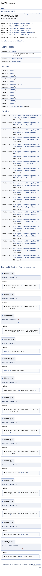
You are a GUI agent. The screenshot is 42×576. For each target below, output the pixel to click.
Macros (33, 14)
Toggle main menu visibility (3, 7)
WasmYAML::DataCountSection (28, 258)
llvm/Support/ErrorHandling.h (22, 33)
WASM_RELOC (14, 106)
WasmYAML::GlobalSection (27, 214)
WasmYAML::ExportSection (27, 221)
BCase (12, 79)
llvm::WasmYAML (18, 59)
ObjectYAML (9, 11)
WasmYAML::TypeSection (26, 171)
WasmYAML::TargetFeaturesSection (26, 156)
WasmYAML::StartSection (27, 229)
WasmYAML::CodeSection (26, 243)
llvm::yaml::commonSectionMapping (27, 115)
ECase (12, 71)
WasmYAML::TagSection (26, 207)
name (21, 106)
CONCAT (12, 90)
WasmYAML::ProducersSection (28, 147)
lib (2, 11)
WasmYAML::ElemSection (26, 236)
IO (15, 118)
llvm (14, 51)
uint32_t (7, 351)
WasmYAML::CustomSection (27, 163)
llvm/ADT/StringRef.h (18, 26)
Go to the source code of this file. (12, 41)
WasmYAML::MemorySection (27, 200)
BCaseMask (13, 84)
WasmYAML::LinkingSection (27, 139)
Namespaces (27, 14)
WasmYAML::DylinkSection (27, 125)
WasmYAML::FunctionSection (28, 185)
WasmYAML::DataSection (26, 250)
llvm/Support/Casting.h (19, 30)
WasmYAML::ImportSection (27, 178)
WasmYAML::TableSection (27, 192)
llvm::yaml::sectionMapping (24, 123)
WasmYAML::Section (28, 118)
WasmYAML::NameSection (26, 132)
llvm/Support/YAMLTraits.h (21, 35)
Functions (38, 14)
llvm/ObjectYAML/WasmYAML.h (21, 24)
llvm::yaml (16, 62)
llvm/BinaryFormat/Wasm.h (20, 28)
